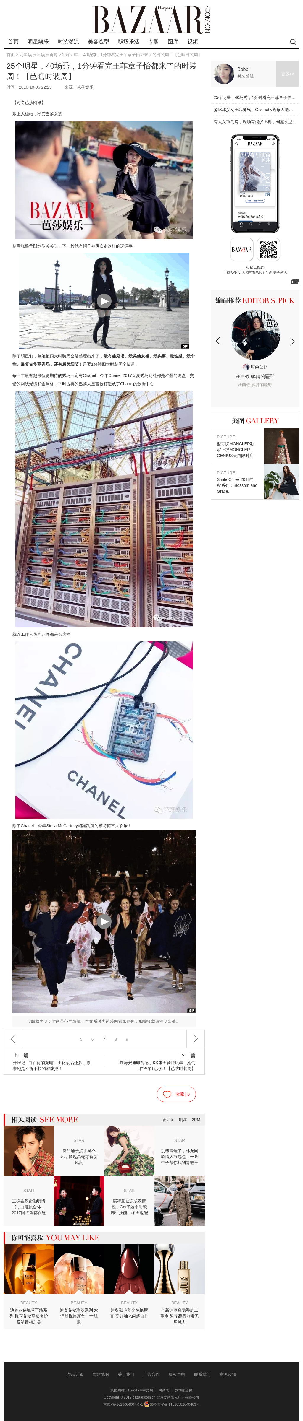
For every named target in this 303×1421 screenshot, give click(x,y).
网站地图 (100, 1374)
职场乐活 (128, 42)
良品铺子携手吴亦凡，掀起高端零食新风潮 (79, 1156)
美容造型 (98, 42)
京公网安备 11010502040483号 (172, 1404)
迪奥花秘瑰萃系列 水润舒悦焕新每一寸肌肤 (79, 1316)
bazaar (151, 20)
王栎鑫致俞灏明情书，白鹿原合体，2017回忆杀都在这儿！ (29, 1207)
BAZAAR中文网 (140, 1390)
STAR (79, 1140)
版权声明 (177, 1374)
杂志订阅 (75, 1374)
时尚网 (164, 1390)
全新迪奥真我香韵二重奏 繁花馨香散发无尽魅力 (179, 1316)
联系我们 (202, 1374)
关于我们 (126, 1374)
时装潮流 (68, 42)
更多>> (287, 73)
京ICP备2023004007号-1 (123, 1404)
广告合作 (151, 1374)
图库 (173, 42)
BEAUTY (28, 1302)
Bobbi (243, 69)
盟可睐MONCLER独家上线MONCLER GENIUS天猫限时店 (237, 446)
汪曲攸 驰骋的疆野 (255, 381)
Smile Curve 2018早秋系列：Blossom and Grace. (237, 482)
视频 (192, 42)
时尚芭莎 (255, 366)
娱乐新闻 (49, 54)
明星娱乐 (38, 42)
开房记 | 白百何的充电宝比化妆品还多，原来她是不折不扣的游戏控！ (53, 1061)
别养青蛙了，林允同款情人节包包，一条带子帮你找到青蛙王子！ (179, 1156)
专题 (153, 42)
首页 (13, 42)
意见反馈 (228, 1374)
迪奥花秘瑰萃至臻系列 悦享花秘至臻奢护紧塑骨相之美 (28, 1316)
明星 (183, 1119)
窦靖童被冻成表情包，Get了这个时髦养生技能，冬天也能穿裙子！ (129, 1207)
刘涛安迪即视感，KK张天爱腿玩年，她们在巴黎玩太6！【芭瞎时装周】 (156, 1061)
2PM (196, 1119)
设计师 (168, 1119)
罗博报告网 (184, 1390)
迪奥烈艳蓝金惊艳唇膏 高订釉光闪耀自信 (129, 1313)
